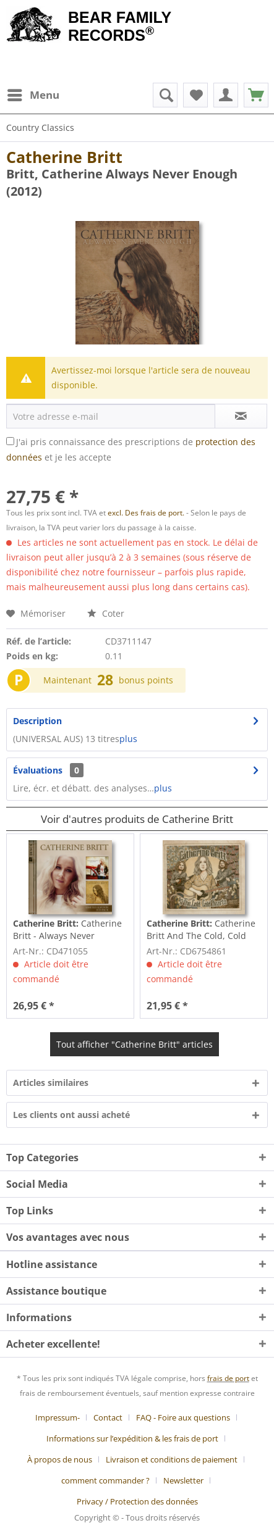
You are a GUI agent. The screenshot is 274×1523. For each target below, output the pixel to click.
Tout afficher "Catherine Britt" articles (134, 1044)
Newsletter (183, 1480)
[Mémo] (195, 95)
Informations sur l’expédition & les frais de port (132, 1438)
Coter (105, 613)
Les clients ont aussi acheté (71, 1114)
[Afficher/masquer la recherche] (165, 95)
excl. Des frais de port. (147, 512)
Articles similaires (50, 1082)
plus (128, 739)
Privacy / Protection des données (137, 1501)
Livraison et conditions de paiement (172, 1459)
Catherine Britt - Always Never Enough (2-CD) (67, 929)
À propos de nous (59, 1459)
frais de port (228, 1378)
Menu (33, 93)
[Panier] (256, 95)
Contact (107, 1417)
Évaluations (37, 770)
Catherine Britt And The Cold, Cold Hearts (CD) (201, 929)
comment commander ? (105, 1480)
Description (37, 721)
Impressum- (57, 1417)
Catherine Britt (64, 156)
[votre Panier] (225, 95)
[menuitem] (33, 95)
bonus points (146, 680)
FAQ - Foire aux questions (183, 1417)
